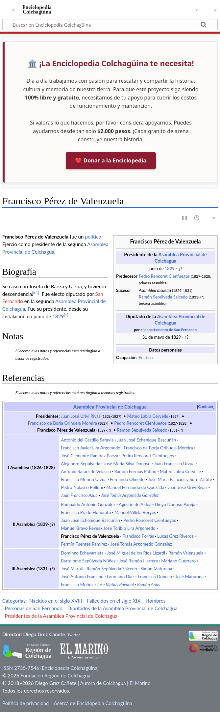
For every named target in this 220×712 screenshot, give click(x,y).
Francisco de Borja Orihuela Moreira (62, 423)
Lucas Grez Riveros (175, 536)
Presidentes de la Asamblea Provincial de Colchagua (61, 616)
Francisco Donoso (155, 576)
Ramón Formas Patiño (135, 471)
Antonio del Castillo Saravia (87, 439)
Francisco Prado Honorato (86, 512)
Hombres (156, 601)
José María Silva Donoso (127, 463)
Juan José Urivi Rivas (81, 416)
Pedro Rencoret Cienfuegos (164, 276)
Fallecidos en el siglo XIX (114, 601)
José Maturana (189, 576)
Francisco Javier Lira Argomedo (90, 447)
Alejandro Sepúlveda (80, 463)
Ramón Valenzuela (186, 552)
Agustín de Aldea (135, 504)
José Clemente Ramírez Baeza (89, 455)
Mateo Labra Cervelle (147, 416)
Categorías (14, 601)
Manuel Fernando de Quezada (135, 487)
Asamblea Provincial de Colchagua (110, 407)
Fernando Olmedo (127, 479)
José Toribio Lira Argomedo (130, 528)
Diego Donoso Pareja (175, 504)
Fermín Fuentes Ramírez (84, 544)
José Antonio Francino (82, 576)
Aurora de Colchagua (103, 683)
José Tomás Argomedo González (130, 495)
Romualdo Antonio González (88, 504)
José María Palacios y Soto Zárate (180, 479)
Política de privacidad (25, 703)
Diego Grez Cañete (44, 634)
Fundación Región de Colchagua (55, 675)
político (93, 237)
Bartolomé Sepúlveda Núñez (88, 560)
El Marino (140, 683)
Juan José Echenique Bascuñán (146, 439)
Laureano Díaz (120, 576)
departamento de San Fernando (170, 330)
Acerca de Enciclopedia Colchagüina (93, 703)
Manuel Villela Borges (135, 512)
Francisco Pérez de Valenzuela (66, 430)
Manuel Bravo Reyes (80, 528)
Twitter (73, 634)
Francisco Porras (138, 536)
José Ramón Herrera (138, 560)
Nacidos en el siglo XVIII (55, 601)
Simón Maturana (156, 568)
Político (146, 357)
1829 (170, 268)
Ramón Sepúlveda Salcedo (163, 296)
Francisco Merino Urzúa (84, 479)
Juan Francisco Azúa (79, 495)
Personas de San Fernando (33, 608)
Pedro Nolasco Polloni (82, 487)
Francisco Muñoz (77, 584)
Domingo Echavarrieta (82, 552)
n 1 (35, 292)
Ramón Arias (148, 584)
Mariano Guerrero (178, 560)
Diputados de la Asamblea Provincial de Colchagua (122, 608)
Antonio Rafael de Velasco (86, 471)
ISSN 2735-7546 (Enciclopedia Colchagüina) (50, 668)
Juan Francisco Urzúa (174, 463)
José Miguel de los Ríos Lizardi (136, 552)
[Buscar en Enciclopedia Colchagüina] (110, 24)
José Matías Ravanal (115, 584)
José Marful (72, 568)
